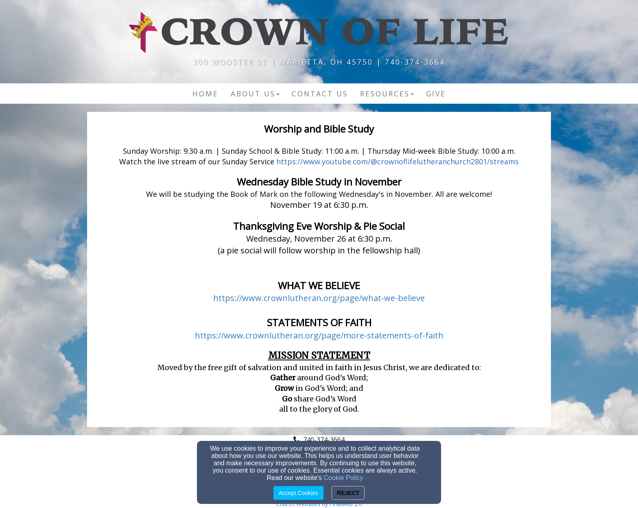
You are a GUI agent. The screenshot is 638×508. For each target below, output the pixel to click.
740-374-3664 (324, 439)
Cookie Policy (343, 477)
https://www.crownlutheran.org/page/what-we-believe (319, 297)
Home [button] (205, 93)
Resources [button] (387, 93)
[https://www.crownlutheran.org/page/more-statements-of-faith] (319, 336)
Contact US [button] (320, 93)
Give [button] (436, 93)
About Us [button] (255, 93)
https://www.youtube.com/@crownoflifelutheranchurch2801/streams (397, 161)
